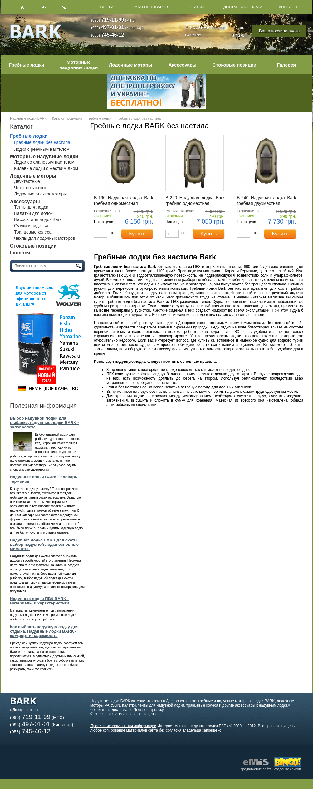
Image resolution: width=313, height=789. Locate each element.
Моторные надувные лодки (78, 64)
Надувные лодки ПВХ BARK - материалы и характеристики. (40, 600)
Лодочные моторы (130, 64)
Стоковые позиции (235, 64)
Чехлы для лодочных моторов (44, 238)
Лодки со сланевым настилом (44, 162)
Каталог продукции (67, 118)
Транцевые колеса (32, 231)
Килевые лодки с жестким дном (46, 168)
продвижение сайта (255, 764)
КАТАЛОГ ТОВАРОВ (150, 7)
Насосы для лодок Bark (37, 219)
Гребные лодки (26, 64)
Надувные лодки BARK (28, 118)
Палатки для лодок (33, 213)
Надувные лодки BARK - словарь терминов (43, 479)
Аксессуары (183, 64)
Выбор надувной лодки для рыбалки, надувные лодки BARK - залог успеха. (44, 422)
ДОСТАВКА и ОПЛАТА (242, 7)
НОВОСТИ (104, 7)
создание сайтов (287, 767)
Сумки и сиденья (31, 225)
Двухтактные (27, 181)
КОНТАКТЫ (289, 7)
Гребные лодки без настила (42, 142)
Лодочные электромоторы (40, 193)
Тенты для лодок (31, 207)
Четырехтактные (31, 187)
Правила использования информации (123, 726)
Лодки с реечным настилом (42, 149)
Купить (137, 234)
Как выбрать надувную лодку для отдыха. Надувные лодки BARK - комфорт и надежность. (44, 631)
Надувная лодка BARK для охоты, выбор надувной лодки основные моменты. (44, 544)
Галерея (286, 64)
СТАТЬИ (196, 7)
